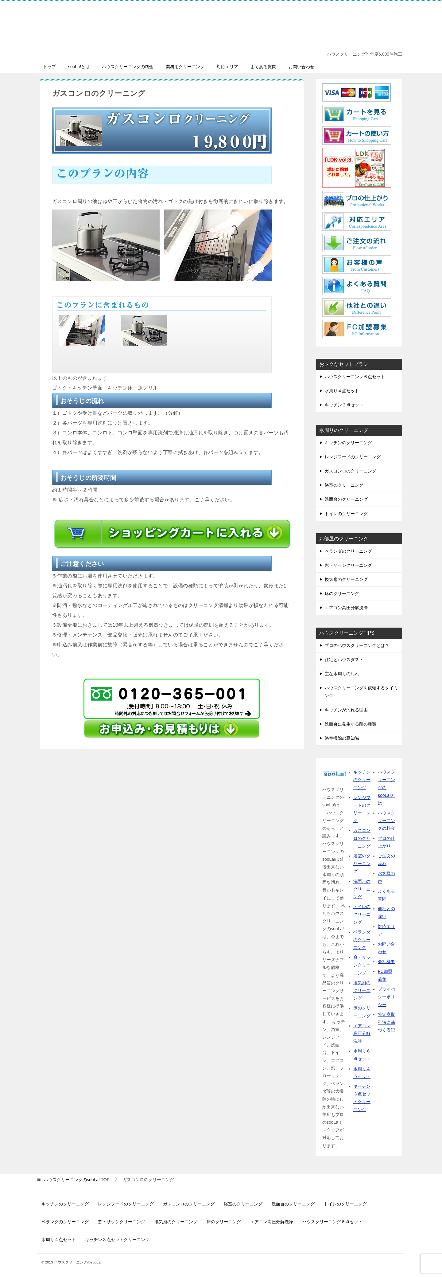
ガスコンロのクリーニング (350, 470)
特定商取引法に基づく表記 (386, 1022)
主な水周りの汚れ (342, 673)
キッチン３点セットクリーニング (117, 1239)
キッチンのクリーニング (348, 442)
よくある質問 (263, 66)
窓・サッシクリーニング (348, 565)
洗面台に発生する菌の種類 (350, 724)
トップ (49, 66)
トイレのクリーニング (346, 513)
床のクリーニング (342, 593)
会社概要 (386, 961)
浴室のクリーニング (344, 485)
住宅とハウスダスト (344, 659)
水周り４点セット (342, 390)
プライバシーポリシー (386, 997)
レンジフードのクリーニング (353, 456)
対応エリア (227, 66)
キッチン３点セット (344, 404)
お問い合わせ (301, 66)
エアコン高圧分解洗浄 (346, 607)
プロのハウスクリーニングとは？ (357, 645)
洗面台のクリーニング (346, 499)
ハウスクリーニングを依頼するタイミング (361, 691)
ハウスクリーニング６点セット (355, 376)
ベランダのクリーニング (348, 551)
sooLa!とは (79, 66)
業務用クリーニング (185, 66)
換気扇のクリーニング (346, 579)
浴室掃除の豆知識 (342, 738)
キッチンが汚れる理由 (346, 709)
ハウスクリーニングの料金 (127, 66)
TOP (77, 1179)
